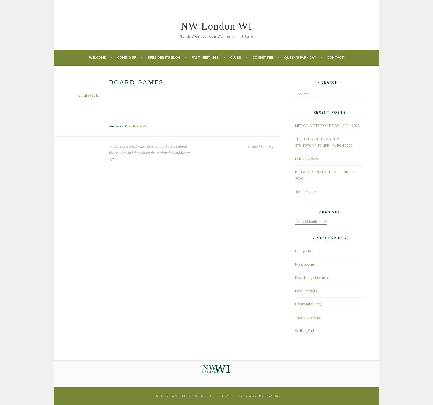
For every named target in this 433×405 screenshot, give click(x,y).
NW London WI (216, 26)
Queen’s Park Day (300, 57)
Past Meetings (205, 57)
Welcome (97, 57)
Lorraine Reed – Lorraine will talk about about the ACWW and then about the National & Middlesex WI (149, 153)
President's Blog (308, 304)
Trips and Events (308, 317)
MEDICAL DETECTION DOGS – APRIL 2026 (327, 125)
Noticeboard (305, 264)
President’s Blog (164, 57)
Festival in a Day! (264, 147)
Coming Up (126, 57)
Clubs (235, 57)
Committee (262, 57)
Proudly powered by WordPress (184, 396)
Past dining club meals (312, 277)
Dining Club (304, 251)
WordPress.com (264, 396)
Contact (335, 57)
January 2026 (305, 191)
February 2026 (306, 158)
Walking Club (305, 330)
